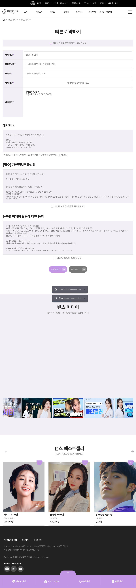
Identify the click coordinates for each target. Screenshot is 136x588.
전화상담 (84, 581)
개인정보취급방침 (10, 540)
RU (115, 3)
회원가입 (109, 12)
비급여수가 (38, 540)
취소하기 (78, 269)
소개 (25, 12)
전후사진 (79, 12)
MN (109, 3)
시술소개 (39, 12)
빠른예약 (117, 581)
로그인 (101, 12)
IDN (102, 3)
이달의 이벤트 (51, 581)
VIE (94, 3)
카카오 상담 (19, 581)
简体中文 (63, 3)
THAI (86, 3)
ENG (47, 3)
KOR (39, 3)
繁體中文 (75, 3)
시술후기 (66, 12)
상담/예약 (92, 12)
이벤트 (52, 12)
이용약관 (25, 540)
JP (54, 3)
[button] (133, 452)
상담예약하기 (58, 269)
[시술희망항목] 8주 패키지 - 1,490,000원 (78, 102)
